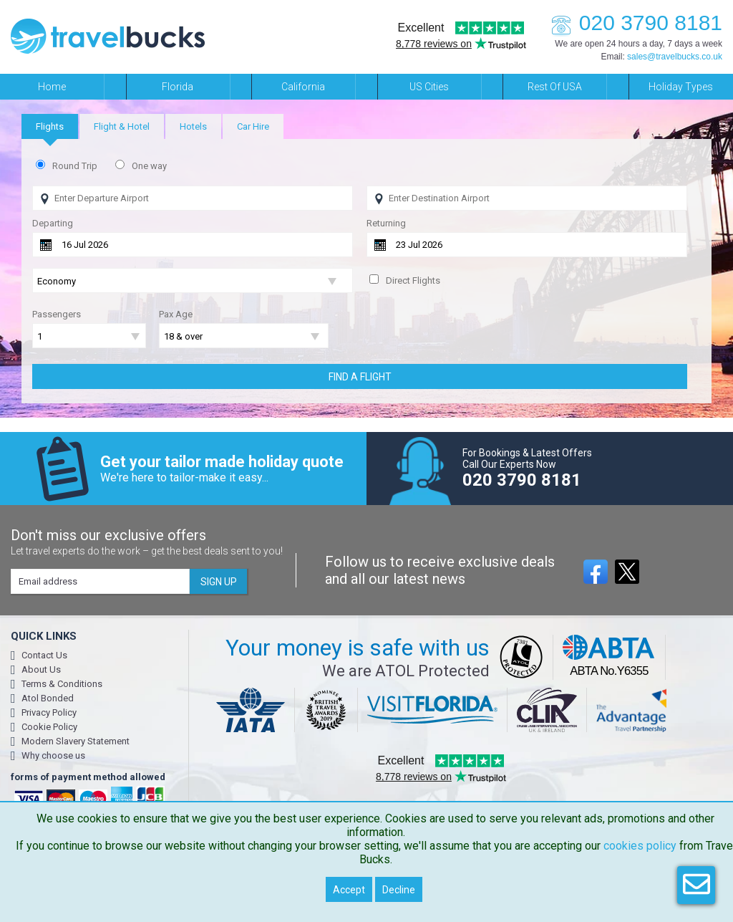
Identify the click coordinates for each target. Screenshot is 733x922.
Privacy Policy (49, 712)
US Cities (429, 86)
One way (149, 165)
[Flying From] (192, 198)
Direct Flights (413, 280)
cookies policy (639, 846)
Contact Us (44, 655)
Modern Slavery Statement (75, 741)
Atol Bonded (47, 698)
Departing (52, 223)
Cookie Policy (49, 726)
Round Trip (74, 165)
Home (52, 86)
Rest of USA (555, 86)
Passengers (56, 314)
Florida (177, 86)
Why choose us (53, 755)
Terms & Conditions (61, 683)
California (303, 86)
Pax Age (176, 314)
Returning (386, 223)
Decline (398, 889)
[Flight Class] (192, 281)
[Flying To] (526, 198)
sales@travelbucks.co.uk (674, 57)
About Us (41, 669)
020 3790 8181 (632, 22)
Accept (349, 889)
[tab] (49, 126)
